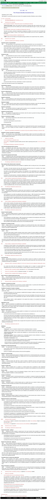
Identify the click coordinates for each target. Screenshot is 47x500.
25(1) (3, 276)
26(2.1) (3, 289)
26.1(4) (3, 360)
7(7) (1, 263)
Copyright (21, 497)
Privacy (26, 497)
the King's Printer (28, 5)
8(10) (3, 117)
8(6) (2, 98)
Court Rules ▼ (25, 2)
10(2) (3, 133)
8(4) (2, 86)
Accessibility (9, 497)
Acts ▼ (14, 2)
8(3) (2, 70)
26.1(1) (3, 327)
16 (1, 495)
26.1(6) (3, 371)
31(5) (3, 431)
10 (1, 273)
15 (1, 473)
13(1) (2, 419)
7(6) (1, 255)
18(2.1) (3, 165)
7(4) (1, 209)
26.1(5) (3, 366)
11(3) (3, 156)
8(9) (2, 112)
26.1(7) (3, 376)
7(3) (1, 201)
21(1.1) (3, 190)
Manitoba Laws (4, 2)
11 (1, 281)
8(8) (2, 108)
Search (9, 2)
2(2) (1, 38)
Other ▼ (34, 2)
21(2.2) (3, 224)
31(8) (3, 467)
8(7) (2, 103)
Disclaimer (15, 497)
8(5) (2, 92)
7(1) (1, 178)
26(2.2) (3, 303)
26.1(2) (3, 346)
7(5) (1, 243)
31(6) (3, 443)
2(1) (1, 22)
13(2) (2, 425)
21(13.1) (3, 258)
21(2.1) (3, 213)
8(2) (2, 55)
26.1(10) (3, 395)
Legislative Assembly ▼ (41, 2)
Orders (30, 2)
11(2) (3, 147)
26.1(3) (3, 354)
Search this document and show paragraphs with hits (10, 7)
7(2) (1, 186)
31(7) (3, 458)
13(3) (2, 427)
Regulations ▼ (19, 2)
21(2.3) (3, 230)
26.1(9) (3, 386)
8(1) (2, 44)
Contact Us (32, 497)
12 (1, 323)
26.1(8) (3, 382)
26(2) (3, 284)
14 (1, 471)
